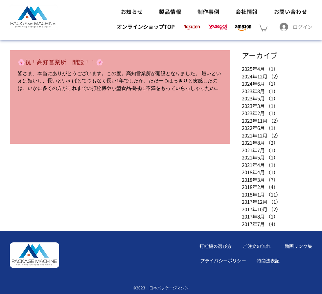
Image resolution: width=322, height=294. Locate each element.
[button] (263, 28)
